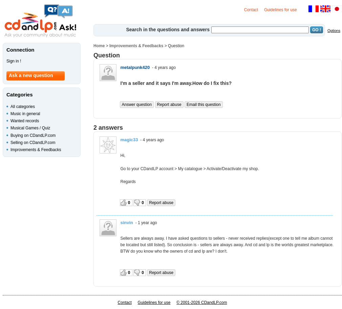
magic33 (129, 139)
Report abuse (169, 104)
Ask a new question (31, 75)
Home (99, 45)
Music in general (25, 113)
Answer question (137, 104)
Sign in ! (13, 61)
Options (333, 31)
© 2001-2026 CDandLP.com (201, 302)
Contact (251, 9)
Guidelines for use (280, 9)
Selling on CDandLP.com (33, 142)
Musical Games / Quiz (30, 128)
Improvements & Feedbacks (136, 45)
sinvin (127, 222)
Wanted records (24, 121)
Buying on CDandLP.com (33, 135)
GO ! (316, 30)
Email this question (204, 104)
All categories (22, 106)
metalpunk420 (135, 67)
